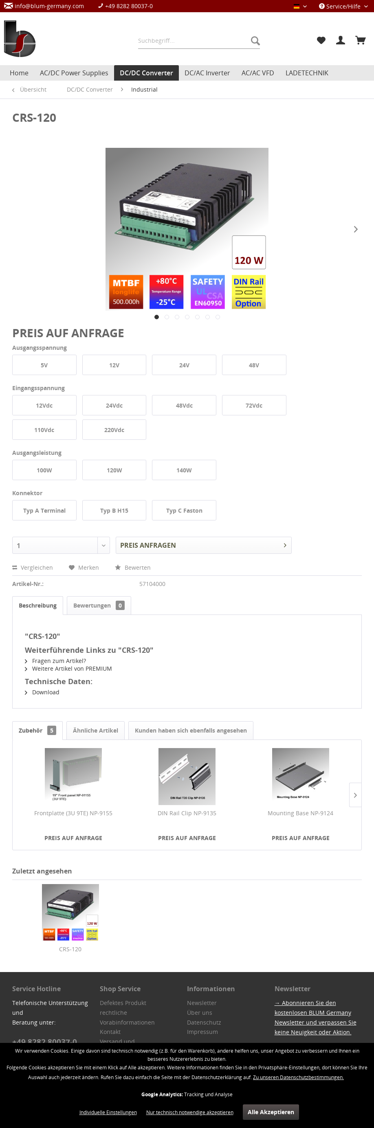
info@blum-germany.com (44, 6)
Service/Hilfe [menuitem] (340, 6)
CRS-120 (70, 949)
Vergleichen (33, 567)
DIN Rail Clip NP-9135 (187, 813)
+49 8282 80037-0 (125, 6)
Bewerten (133, 567)
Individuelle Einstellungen (108, 1112)
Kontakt (110, 1032)
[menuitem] (82, 6)
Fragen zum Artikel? (55, 661)
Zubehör (37, 730)
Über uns (199, 1012)
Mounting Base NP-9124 (300, 813)
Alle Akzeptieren (271, 1112)
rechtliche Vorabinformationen (127, 1017)
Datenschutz (204, 1022)
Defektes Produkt (123, 1003)
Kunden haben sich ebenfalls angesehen (191, 730)
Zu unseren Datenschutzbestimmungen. (298, 1077)
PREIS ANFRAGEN (203, 544)
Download (42, 692)
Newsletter (202, 1003)
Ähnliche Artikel (95, 730)
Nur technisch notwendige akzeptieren (189, 1112)
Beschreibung (38, 605)
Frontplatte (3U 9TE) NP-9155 (73, 813)
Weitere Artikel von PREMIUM (68, 668)
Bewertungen (99, 605)
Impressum (202, 1032)
